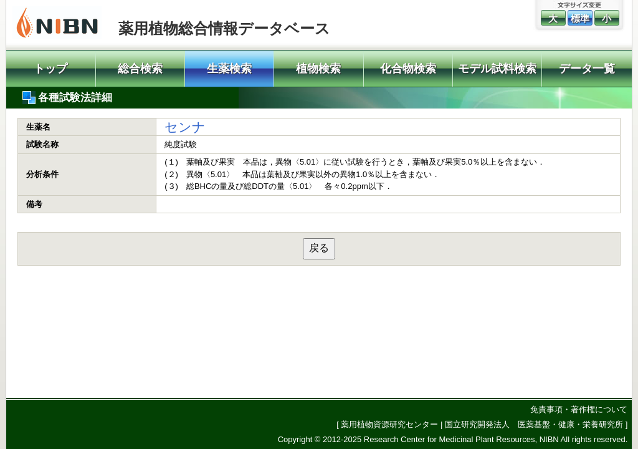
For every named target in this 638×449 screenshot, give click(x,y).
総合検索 (140, 68)
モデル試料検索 (497, 68)
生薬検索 (229, 68)
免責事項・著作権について (578, 409)
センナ (185, 127)
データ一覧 (587, 68)
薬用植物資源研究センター (389, 424)
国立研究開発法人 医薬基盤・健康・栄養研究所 (534, 424)
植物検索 (318, 68)
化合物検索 (408, 68)
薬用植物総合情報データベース (224, 28)
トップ (50, 68)
